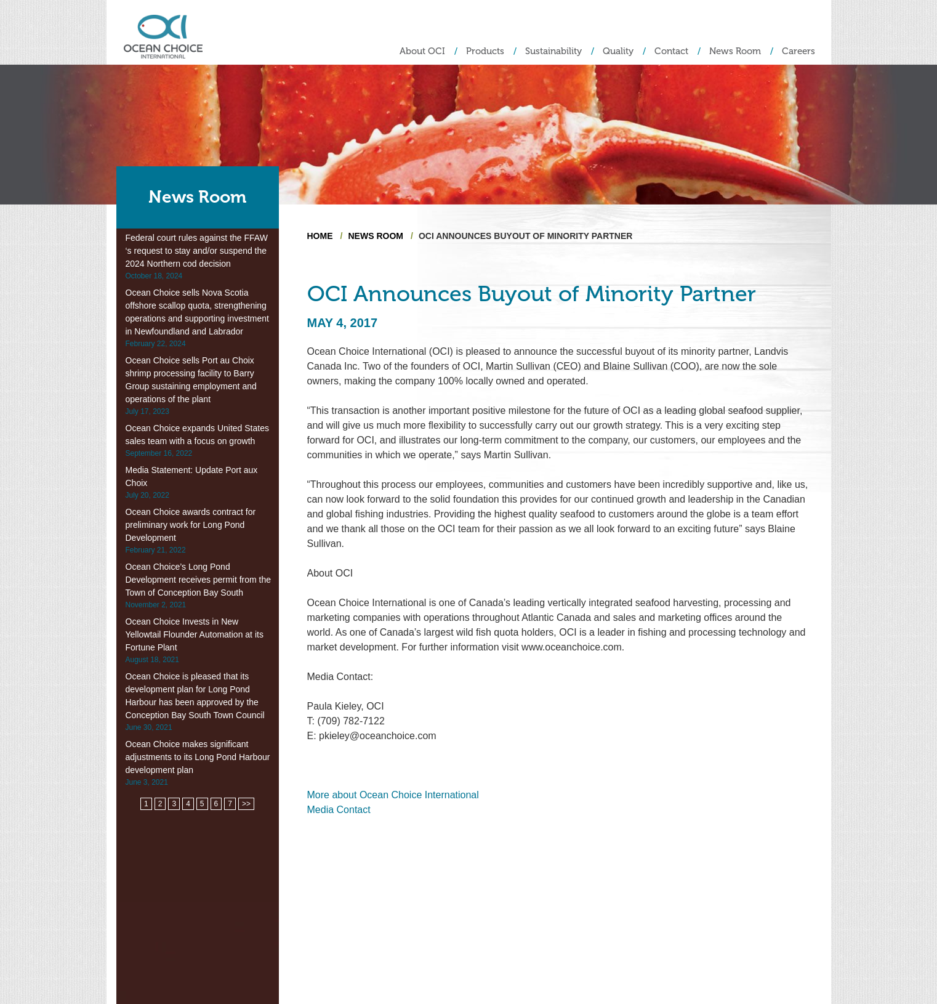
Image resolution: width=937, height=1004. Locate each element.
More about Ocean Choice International (393, 795)
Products (485, 51)
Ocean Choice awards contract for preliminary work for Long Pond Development (191, 525)
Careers (798, 51)
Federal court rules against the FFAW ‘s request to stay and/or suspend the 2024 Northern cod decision (197, 251)
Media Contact (339, 809)
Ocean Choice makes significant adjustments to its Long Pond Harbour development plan (198, 757)
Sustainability (553, 51)
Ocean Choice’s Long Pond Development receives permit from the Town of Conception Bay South (198, 579)
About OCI (422, 51)
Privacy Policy (797, 961)
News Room (735, 51)
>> (246, 804)
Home (320, 236)
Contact (671, 51)
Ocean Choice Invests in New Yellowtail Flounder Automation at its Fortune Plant (194, 634)
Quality (618, 51)
